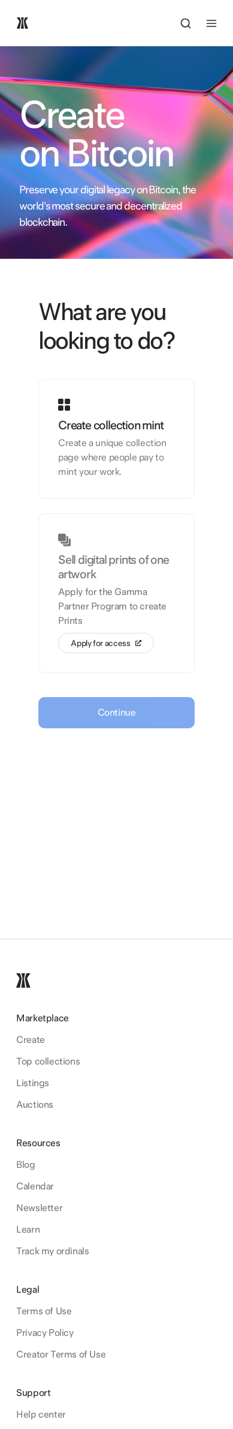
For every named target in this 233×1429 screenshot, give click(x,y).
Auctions (34, 1104)
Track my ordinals (52, 1251)
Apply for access (106, 643)
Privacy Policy (44, 1332)
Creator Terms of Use (60, 1354)
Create (30, 1039)
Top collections (48, 1061)
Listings (32, 1083)
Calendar (35, 1186)
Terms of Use (43, 1311)
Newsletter (39, 1207)
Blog (25, 1164)
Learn (28, 1229)
